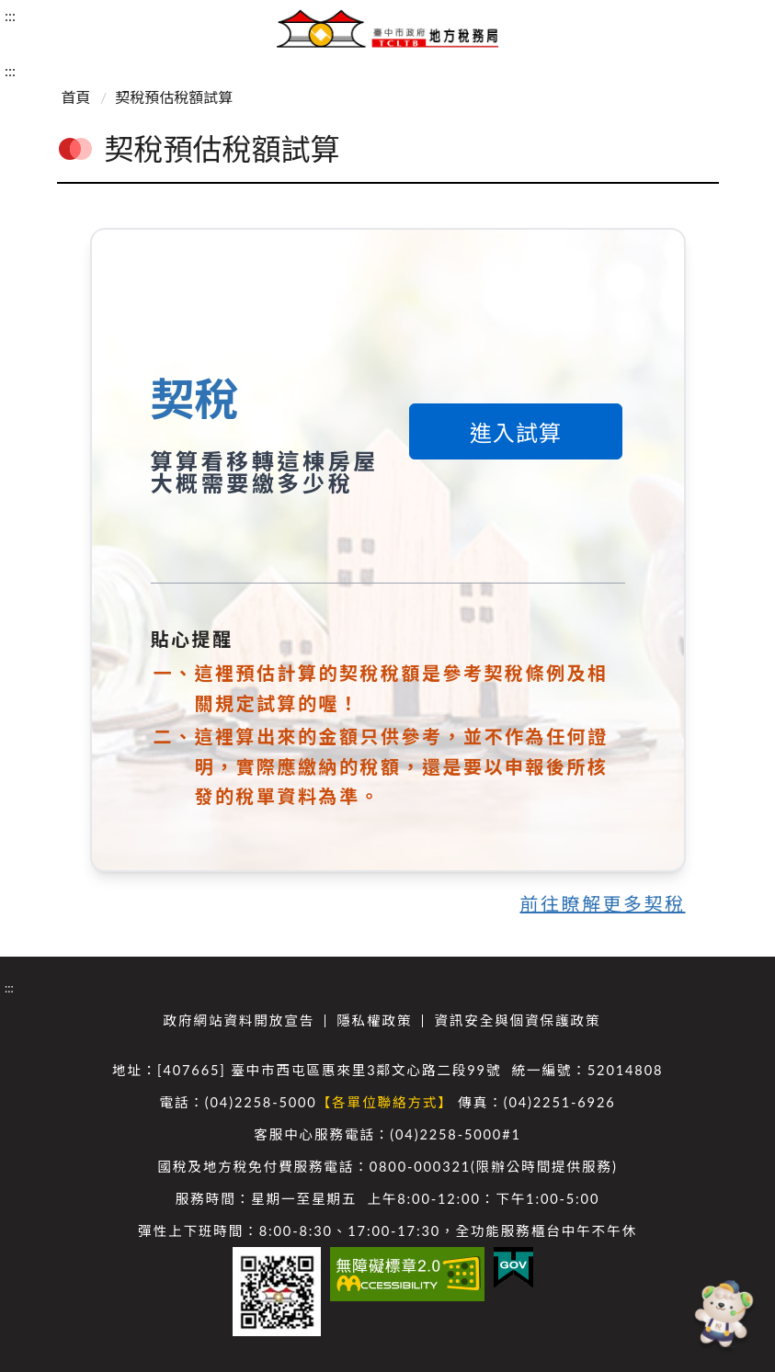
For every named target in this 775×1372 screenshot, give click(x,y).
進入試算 (516, 432)
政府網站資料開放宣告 (239, 1020)
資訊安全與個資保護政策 (517, 1020)
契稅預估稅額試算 (174, 97)
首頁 (76, 97)
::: (10, 15)
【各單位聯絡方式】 (385, 1102)
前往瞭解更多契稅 (603, 903)
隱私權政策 (374, 1020)
